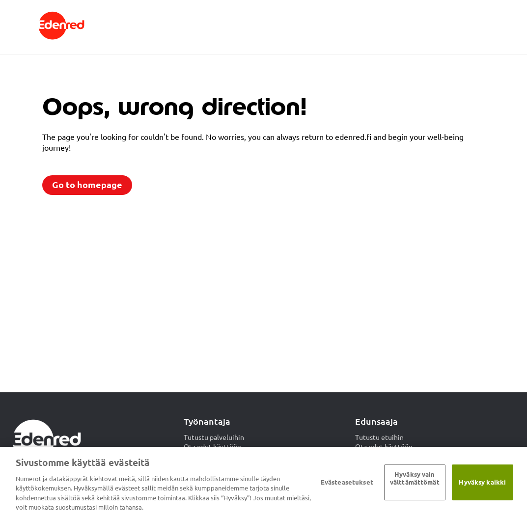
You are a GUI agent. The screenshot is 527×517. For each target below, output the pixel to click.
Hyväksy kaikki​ (482, 482)
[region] (263, 482)
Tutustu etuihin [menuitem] (379, 437)
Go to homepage (87, 185)
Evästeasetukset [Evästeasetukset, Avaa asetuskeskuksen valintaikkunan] (347, 482)
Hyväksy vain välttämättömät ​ (415, 479)
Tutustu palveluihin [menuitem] (214, 437)
